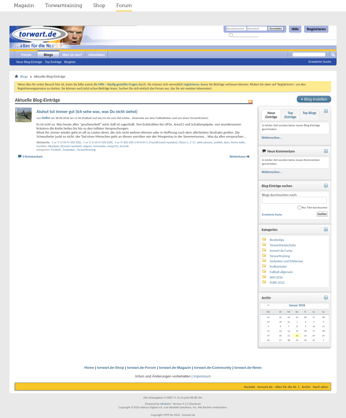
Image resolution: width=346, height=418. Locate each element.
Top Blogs (309, 113)
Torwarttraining (63, 5)
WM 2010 (276, 277)
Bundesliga (277, 240)
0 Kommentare (33, 156)
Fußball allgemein (281, 272)
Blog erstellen (314, 99)
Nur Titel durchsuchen (312, 207)
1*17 (192, 142)
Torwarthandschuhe (283, 245)
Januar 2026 (297, 305)
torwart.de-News (248, 368)
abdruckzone (204, 142)
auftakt (218, 142)
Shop (99, 5)
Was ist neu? (72, 55)
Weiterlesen (237, 156)
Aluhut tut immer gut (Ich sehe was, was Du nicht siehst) (87, 111)
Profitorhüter (278, 266)
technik (124, 146)
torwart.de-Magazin (175, 368)
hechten (41, 146)
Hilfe (295, 29)
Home (89, 368)
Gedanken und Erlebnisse (286, 261)
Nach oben (320, 387)
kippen (88, 146)
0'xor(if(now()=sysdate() (163, 142)
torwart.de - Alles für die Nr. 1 (278, 387)
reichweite (99, 146)
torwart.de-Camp (281, 251)
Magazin (24, 5)
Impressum (202, 376)
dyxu (226, 142)
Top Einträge (53, 62)
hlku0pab (53, 146)
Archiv (306, 387)
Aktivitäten (96, 55)
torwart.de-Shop (110, 368)
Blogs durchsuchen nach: (294, 198)
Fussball (56, 149)
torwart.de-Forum (141, 368)
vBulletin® (166, 404)
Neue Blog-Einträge (29, 62)
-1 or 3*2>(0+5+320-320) (66, 142)
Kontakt (249, 387)
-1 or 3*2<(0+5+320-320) (97, 142)
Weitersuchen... (272, 138)
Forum (124, 5)
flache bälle (238, 142)
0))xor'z (183, 142)
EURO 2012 (277, 282)
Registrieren (316, 29)
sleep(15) (112, 146)
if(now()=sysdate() (71, 146)
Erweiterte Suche (319, 61)
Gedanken (69, 149)
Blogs (48, 55)
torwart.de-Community (212, 368)
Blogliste (70, 62)
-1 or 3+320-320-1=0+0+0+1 (131, 142)
